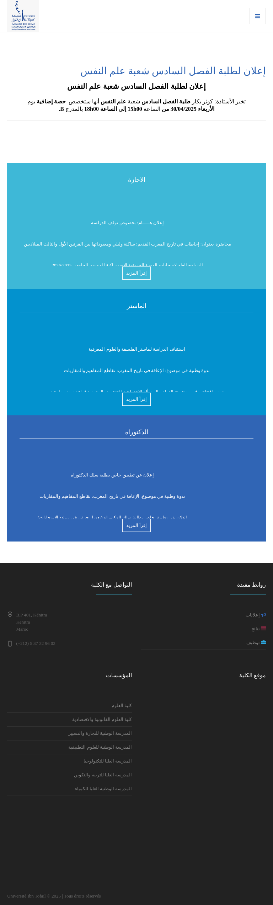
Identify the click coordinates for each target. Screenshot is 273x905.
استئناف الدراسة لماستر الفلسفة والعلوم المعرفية (137, 353)
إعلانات (256, 615)
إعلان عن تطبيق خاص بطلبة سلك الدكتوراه (112, 478)
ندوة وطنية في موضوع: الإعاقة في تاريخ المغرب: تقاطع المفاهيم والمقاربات (137, 374)
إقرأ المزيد (136, 273)
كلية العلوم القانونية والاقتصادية (102, 719)
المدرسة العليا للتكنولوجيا (108, 761)
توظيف (256, 642)
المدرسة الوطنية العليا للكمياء (103, 788)
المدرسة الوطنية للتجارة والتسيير (100, 733)
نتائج (258, 628)
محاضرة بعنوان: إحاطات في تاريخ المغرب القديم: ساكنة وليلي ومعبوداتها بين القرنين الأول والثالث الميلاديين (127, 248)
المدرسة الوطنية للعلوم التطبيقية (99, 747)
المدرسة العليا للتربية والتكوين (103, 774)
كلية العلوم (122, 705)
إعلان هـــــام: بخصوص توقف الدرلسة (127, 226)
